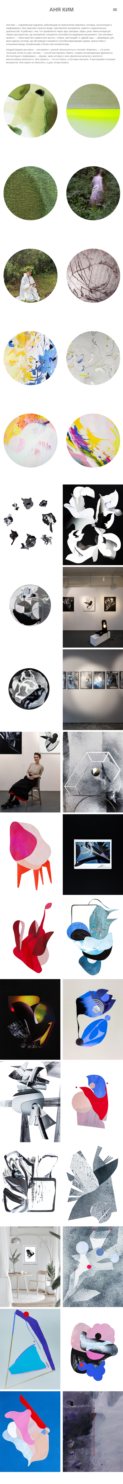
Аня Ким (61, 10)
